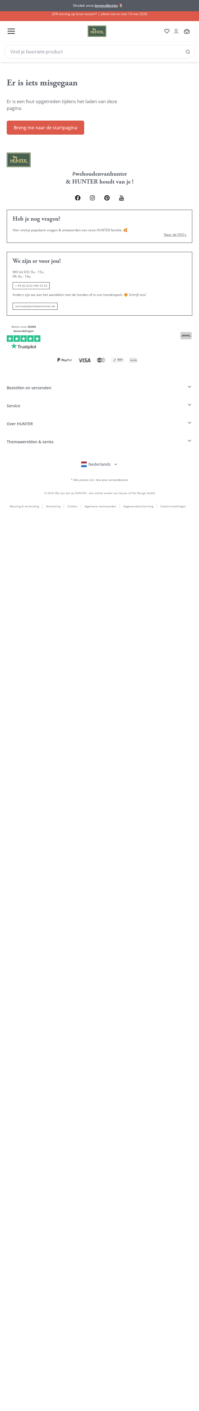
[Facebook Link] (72, 192)
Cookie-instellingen (173, 486)
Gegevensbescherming (137, 487)
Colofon (71, 487)
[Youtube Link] (126, 192)
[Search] (99, 51)
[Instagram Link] (90, 192)
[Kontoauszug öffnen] (174, 31)
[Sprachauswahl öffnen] (99, 444)
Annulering (51, 487)
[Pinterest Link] (108, 192)
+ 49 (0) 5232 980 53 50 (31, 281)
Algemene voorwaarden (99, 487)
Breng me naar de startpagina (45, 122)
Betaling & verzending (22, 487)
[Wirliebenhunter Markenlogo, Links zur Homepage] (88, 31)
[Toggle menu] (10, 31)
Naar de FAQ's (175, 230)
